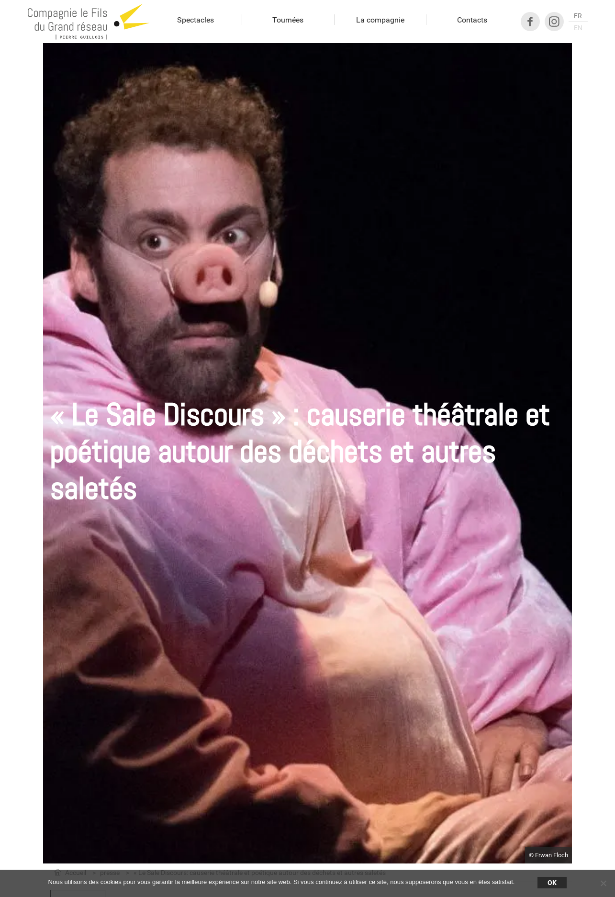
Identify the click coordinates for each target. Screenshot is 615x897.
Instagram (554, 21)
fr (578, 16)
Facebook (530, 21)
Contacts (472, 19)
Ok (552, 882)
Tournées (287, 19)
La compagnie (380, 19)
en (578, 28)
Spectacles (195, 19)
